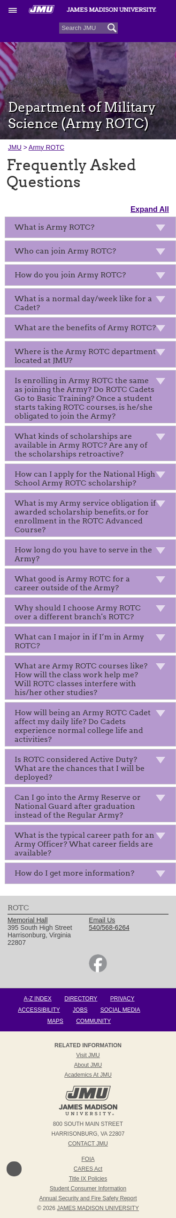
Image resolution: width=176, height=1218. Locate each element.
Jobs (80, 1010)
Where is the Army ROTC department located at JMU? (93, 356)
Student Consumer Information (88, 1188)
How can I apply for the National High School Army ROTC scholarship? (93, 478)
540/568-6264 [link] (109, 927)
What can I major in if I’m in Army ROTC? (93, 641)
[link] (98, 970)
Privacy (122, 998)
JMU (15, 147)
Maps (55, 1021)
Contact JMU (88, 1143)
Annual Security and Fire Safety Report (88, 1198)
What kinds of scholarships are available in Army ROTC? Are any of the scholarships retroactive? (93, 445)
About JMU (88, 1065)
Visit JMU (87, 1055)
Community (93, 1021)
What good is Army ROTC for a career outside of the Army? (93, 583)
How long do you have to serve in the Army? (93, 554)
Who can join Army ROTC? (93, 252)
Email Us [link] (102, 920)
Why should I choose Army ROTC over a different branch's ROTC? (93, 612)
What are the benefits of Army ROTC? (93, 329)
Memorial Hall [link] (28, 920)
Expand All (149, 209)
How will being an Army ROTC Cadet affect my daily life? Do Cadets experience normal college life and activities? (93, 726)
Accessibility (39, 1010)
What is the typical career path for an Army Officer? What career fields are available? (93, 844)
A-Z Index (37, 998)
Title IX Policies (88, 1178)
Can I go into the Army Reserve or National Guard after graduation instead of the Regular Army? (93, 806)
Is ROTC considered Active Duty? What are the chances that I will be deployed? (93, 768)
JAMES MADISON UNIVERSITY (98, 1208)
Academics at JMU (88, 1075)
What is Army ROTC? (93, 229)
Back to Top (14, 1168)
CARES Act (88, 1169)
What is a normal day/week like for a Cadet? (93, 303)
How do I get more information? (93, 875)
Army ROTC (46, 147)
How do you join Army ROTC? (93, 276)
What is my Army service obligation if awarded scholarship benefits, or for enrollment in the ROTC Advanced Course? (93, 516)
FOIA (87, 1159)
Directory (80, 998)
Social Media (120, 1010)
